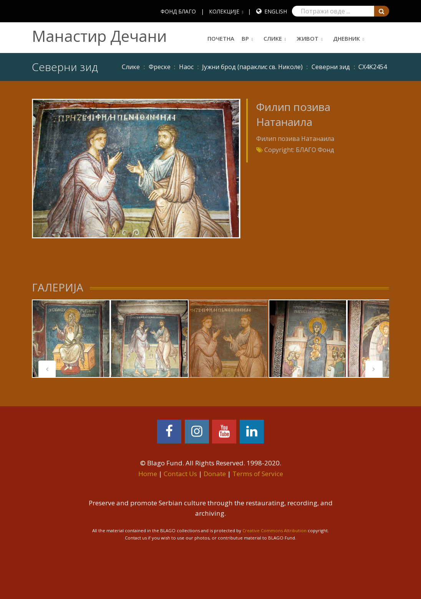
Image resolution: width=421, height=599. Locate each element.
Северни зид (331, 67)
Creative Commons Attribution (274, 530)
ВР (245, 38)
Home (147, 473)
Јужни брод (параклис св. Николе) (252, 67)
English (275, 11)
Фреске (160, 67)
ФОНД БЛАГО (178, 11)
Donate (215, 473)
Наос (186, 67)
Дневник (346, 38)
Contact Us (180, 473)
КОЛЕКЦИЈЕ (224, 11)
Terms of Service (257, 473)
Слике (273, 38)
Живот (307, 38)
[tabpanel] (71, 339)
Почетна (220, 38)
